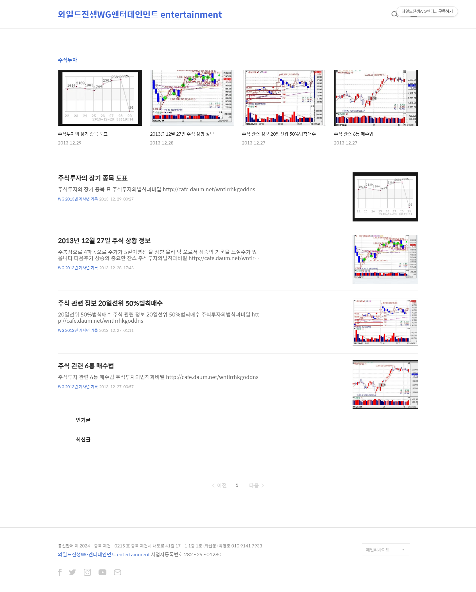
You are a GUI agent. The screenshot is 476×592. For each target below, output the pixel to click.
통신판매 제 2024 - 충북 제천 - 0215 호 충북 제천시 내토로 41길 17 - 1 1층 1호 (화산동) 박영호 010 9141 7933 (160, 545)
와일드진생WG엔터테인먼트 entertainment (140, 14)
